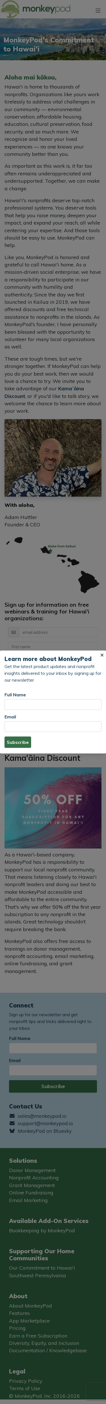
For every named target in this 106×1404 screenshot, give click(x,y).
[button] (102, 655)
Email (10, 717)
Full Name (15, 694)
